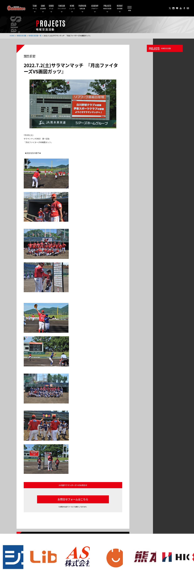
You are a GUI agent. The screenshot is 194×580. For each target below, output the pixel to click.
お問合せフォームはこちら (73, 499)
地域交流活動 (21, 35)
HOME (12, 35)
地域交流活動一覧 (35, 35)
